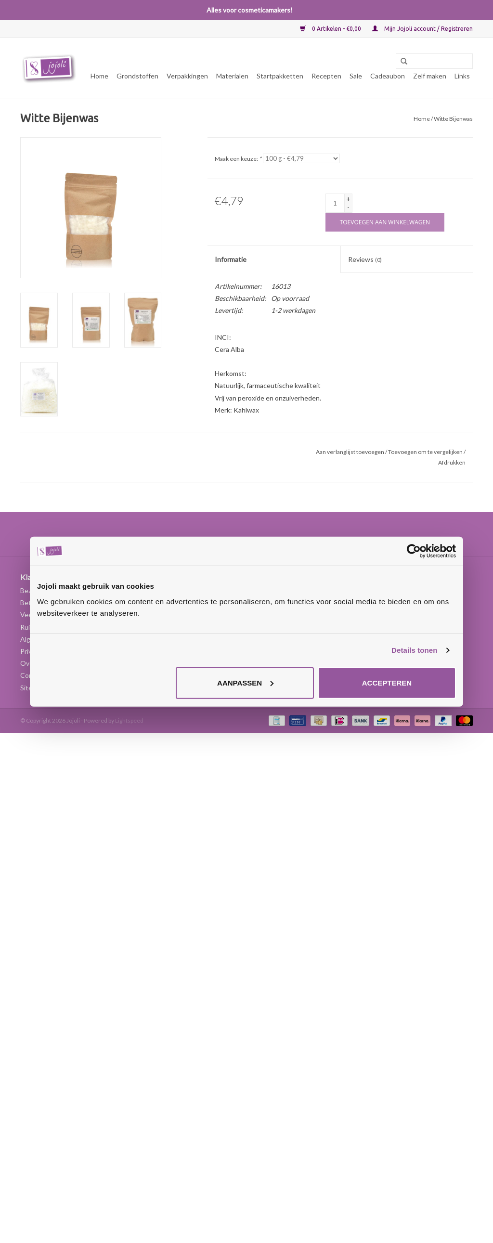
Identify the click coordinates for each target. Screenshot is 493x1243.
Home (99, 76)
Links (462, 76)
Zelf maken (429, 76)
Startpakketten (280, 76)
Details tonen (414, 650)
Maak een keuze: (238, 158)
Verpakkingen (187, 76)
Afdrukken (452, 462)
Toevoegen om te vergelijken (426, 451)
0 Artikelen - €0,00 (331, 29)
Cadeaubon (387, 76)
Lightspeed (129, 720)
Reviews (365, 259)
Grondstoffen (137, 76)
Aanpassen (245, 682)
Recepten (326, 76)
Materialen (232, 76)
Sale (356, 76)
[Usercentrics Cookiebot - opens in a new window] (414, 551)
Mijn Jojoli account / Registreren (422, 29)
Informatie (230, 259)
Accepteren (387, 682)
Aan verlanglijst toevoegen (350, 451)
